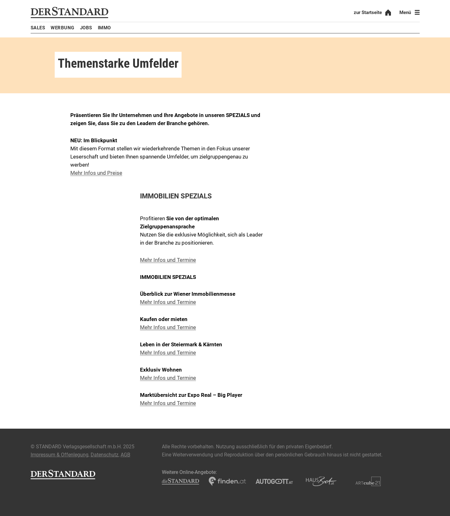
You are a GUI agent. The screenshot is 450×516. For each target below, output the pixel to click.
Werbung (62, 28)
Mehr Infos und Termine (168, 260)
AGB (125, 455)
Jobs (86, 28)
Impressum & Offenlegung (59, 455)
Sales (38, 28)
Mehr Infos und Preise (96, 173)
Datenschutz (104, 455)
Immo (104, 28)
